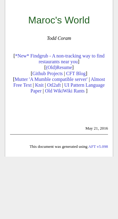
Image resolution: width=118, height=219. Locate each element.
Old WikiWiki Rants (65, 90)
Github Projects (47, 73)
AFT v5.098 (98, 146)
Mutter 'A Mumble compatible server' (51, 79)
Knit (39, 85)
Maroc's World (59, 20)
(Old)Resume (59, 67)
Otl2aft (54, 85)
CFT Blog (76, 73)
